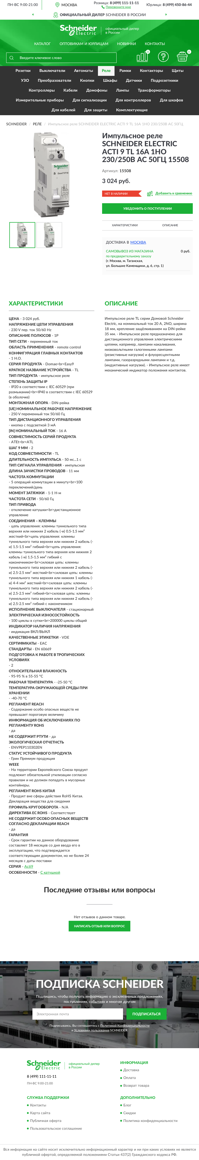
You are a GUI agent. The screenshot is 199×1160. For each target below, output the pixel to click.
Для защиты (95, 110)
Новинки (126, 44)
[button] (116, 6)
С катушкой (50, 872)
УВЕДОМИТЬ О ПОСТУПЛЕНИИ (147, 208)
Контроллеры (42, 90)
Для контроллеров (133, 100)
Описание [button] (170, 225)
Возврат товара (136, 1086)
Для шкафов (171, 100)
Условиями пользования (91, 1030)
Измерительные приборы (40, 100)
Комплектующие (132, 110)
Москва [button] (138, 242)
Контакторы (151, 71)
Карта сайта (40, 1113)
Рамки (125, 71)
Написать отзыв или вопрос (99, 926)
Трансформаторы (154, 90)
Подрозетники (164, 81)
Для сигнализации (90, 100)
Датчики (134, 81)
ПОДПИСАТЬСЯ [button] (146, 1014)
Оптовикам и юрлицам (84, 44)
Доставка (131, 1070)
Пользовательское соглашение (56, 1128)
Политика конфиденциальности (150, 1121)
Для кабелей (63, 110)
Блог (127, 1105)
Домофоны (96, 90)
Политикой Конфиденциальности (125, 1025)
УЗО (25, 81)
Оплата (129, 1078)
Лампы (122, 90)
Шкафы (110, 81)
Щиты (177, 71)
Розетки (23, 71)
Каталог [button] (42, 44)
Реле (106, 71)
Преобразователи (54, 81)
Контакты (155, 44)
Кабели (70, 90)
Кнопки (87, 81)
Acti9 (28, 867)
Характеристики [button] (125, 225)
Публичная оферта (45, 1121)
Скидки (129, 1113)
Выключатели (52, 71)
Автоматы (83, 71)
